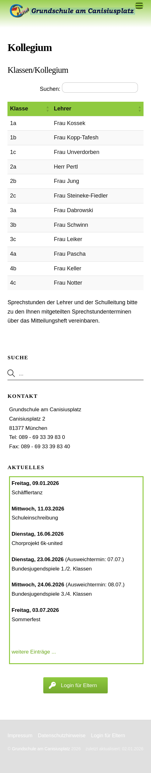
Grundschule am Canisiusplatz (41, 749)
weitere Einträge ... (34, 652)
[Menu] (139, 5)
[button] (48, 109)
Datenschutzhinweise (62, 735)
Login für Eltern (108, 735)
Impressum (19, 735)
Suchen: (50, 89)
